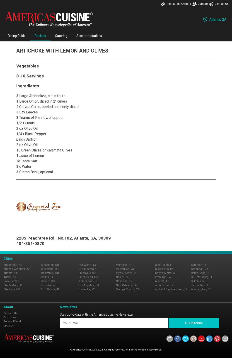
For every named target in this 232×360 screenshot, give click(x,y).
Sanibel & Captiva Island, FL (170, 289)
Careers (200, 4)
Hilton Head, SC (88, 277)
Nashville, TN (124, 281)
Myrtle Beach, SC (126, 273)
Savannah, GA (199, 269)
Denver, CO (48, 281)
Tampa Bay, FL (200, 285)
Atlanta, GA (214, 20)
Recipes (40, 36)
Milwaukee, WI (125, 269)
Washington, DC (201, 289)
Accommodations (89, 36)
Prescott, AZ (161, 281)
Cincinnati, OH (50, 264)
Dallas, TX (47, 277)
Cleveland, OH (50, 269)
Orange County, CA (128, 289)
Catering (61, 36)
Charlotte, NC (11, 289)
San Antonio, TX (164, 285)
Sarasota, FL (198, 264)
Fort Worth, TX (87, 264)
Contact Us (219, 4)
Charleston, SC (12, 285)
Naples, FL (122, 277)
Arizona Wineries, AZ (16, 269)
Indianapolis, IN (87, 281)
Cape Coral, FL (12, 281)
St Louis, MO (199, 281)
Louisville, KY (86, 289)
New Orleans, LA (126, 285)
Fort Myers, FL (49, 285)
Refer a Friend (12, 321)
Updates (8, 325)
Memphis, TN (124, 264)
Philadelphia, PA (163, 269)
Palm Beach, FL (163, 264)
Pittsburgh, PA (162, 277)
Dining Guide (17, 36)
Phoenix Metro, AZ (165, 273)
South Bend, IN (200, 273)
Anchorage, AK (12, 264)
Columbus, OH (50, 273)
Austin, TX (9, 277)
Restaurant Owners (176, 4)
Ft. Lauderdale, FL (89, 269)
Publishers (10, 317)
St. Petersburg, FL (202, 277)
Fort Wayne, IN (50, 289)
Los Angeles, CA (88, 285)
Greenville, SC (87, 273)
